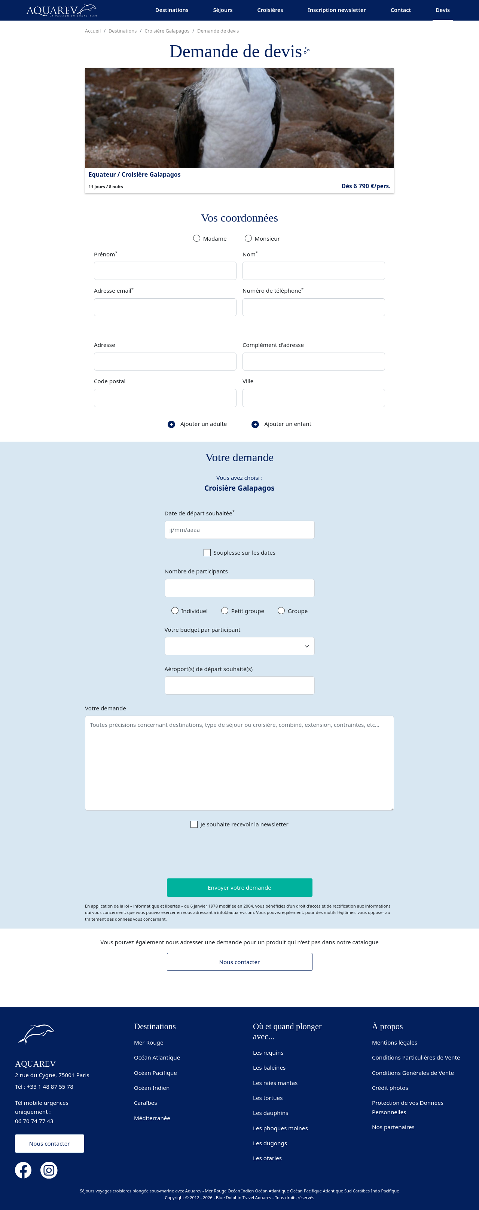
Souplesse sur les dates (245, 552)
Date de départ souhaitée (200, 513)
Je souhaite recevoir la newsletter (245, 824)
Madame (215, 238)
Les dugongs (270, 1143)
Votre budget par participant (203, 629)
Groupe (298, 611)
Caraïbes (145, 1102)
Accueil (93, 30)
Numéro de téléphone (272, 290)
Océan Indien (152, 1087)
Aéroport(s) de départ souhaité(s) (209, 669)
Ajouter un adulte (197, 424)
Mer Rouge (149, 1042)
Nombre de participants (196, 571)
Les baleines (269, 1067)
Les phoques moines (280, 1128)
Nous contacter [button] (49, 1143)
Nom (250, 254)
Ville (247, 381)
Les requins (268, 1052)
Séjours (223, 9)
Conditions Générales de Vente (413, 1072)
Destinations (172, 9)
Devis (443, 9)
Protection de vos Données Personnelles (407, 1107)
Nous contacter (239, 962)
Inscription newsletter (337, 9)
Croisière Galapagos (166, 30)
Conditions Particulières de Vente (416, 1057)
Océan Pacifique (155, 1072)
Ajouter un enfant (281, 424)
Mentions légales (394, 1042)
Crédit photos (390, 1087)
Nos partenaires (393, 1127)
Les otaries (267, 1158)
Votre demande (105, 708)
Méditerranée (152, 1118)
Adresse (104, 344)
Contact (401, 9)
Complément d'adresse (273, 344)
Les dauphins (270, 1112)
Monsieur (267, 238)
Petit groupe (247, 611)
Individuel (194, 611)
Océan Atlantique (157, 1057)
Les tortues (268, 1097)
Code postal (109, 381)
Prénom (106, 254)
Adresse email (114, 290)
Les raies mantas (275, 1082)
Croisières (270, 9)
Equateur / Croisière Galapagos (135, 174)
